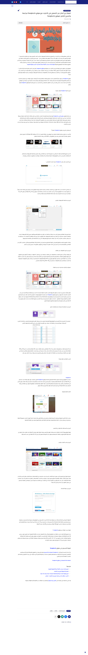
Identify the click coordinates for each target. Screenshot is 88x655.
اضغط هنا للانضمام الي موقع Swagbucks (61, 560)
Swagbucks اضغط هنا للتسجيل (51, 552)
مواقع (65, 5)
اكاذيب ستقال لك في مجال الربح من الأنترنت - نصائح (57, 576)
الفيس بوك (53, 580)
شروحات (30, 5)
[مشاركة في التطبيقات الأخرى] (55, 616)
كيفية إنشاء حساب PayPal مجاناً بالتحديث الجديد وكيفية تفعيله (41, 64)
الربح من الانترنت (21, 5)
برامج (70, 5)
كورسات (61, 5)
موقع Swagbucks (40, 68)
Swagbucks (65, 78)
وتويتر (49, 580)
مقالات (57, 5)
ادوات (16, 5)
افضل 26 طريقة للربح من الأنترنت (61, 571)
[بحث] (12, 6)
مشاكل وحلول (52, 5)
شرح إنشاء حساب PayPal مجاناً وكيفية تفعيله (58, 569)
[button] (65, 616)
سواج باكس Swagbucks (58, 116)
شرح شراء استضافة (37, 5)
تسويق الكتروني (46, 5)
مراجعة (75, 5)
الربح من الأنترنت (67, 10)
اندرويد (26, 5)
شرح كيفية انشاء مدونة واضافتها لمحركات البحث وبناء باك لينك (54, 573)
